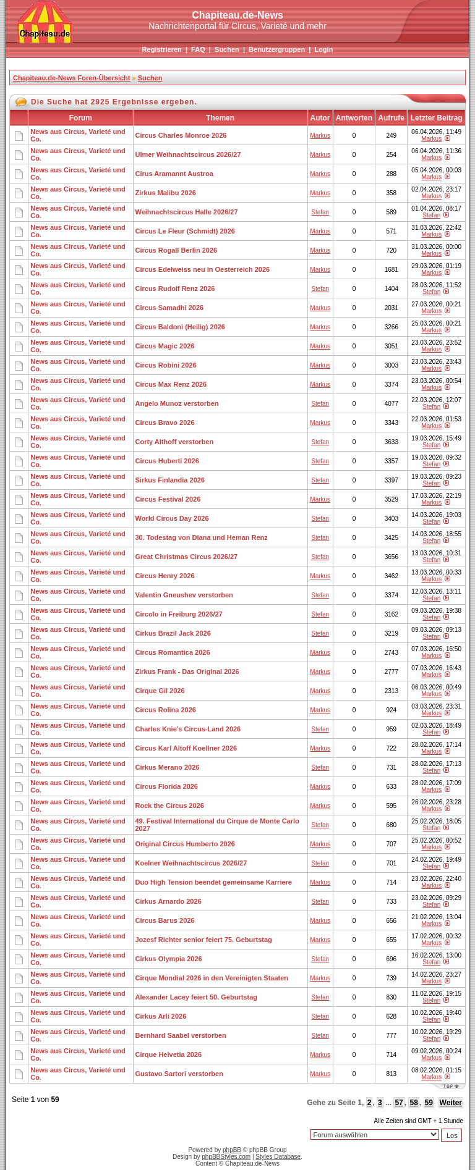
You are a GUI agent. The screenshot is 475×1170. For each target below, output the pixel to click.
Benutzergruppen (277, 49)
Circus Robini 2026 (166, 365)
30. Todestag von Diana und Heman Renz (201, 537)
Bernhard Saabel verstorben (180, 1035)
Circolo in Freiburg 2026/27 (179, 614)
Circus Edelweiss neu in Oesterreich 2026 (202, 269)
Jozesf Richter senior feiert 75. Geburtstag (203, 939)
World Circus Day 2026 (172, 518)
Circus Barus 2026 (165, 920)
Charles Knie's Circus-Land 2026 (188, 729)
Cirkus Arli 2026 (161, 1016)
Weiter (451, 1102)
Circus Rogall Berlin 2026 (176, 250)
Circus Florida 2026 (167, 786)
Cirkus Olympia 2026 (168, 958)
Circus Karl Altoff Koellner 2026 (186, 748)
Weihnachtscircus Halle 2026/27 (186, 212)
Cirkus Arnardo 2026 (168, 901)
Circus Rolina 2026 (165, 709)
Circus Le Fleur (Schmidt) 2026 (185, 231)
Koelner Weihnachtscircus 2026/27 (191, 863)
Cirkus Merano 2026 (167, 767)
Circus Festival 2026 (168, 499)
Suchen (227, 49)
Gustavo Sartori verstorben (179, 1073)
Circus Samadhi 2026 (169, 307)
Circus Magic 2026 (165, 346)
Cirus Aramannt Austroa (174, 173)
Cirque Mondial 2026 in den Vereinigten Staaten (212, 978)
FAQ (198, 49)
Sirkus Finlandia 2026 (170, 480)
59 (429, 1102)
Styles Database (278, 1156)
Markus (320, 135)
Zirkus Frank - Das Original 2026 (187, 671)
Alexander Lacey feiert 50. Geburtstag (196, 997)
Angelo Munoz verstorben (177, 403)
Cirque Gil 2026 (160, 690)
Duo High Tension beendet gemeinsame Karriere (213, 882)
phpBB (232, 1150)
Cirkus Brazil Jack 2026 (173, 633)
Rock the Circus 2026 (169, 805)
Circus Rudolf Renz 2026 (175, 288)
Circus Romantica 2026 (172, 652)
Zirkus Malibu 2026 (165, 192)
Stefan (320, 212)
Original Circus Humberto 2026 (185, 844)
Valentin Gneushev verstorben (184, 595)
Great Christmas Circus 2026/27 (186, 556)
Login (323, 49)
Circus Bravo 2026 (165, 422)
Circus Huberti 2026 (167, 461)
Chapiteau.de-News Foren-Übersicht (71, 78)
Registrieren (162, 49)
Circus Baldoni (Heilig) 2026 (180, 326)
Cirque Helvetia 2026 (168, 1054)
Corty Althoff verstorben (174, 441)
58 (413, 1102)
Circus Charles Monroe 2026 (181, 135)
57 (399, 1102)
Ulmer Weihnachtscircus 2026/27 (188, 154)
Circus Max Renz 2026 (171, 384)
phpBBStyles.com (226, 1156)
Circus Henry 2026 (165, 575)
